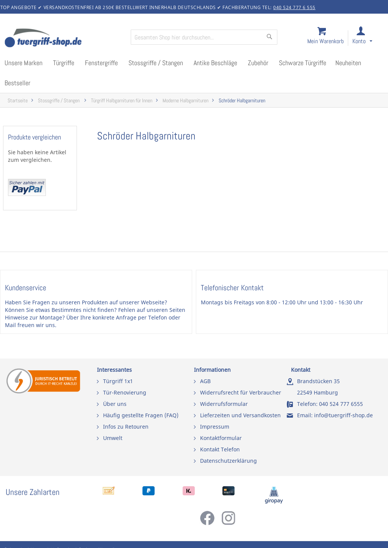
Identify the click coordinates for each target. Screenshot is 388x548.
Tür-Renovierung (124, 392)
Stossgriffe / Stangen (59, 100)
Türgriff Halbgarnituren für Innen (121, 100)
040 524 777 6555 (341, 403)
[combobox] (204, 37)
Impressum (214, 426)
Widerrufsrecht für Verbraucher (240, 392)
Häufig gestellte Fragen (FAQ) (140, 415)
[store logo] (64, 38)
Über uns (115, 403)
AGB (205, 381)
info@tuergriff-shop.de (343, 415)
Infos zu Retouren (126, 426)
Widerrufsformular (224, 403)
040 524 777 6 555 (294, 7)
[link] (368, 38)
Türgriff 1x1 (118, 381)
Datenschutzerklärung (228, 460)
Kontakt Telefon (220, 449)
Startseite (18, 100)
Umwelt (112, 438)
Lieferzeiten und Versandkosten (240, 415)
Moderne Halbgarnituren (185, 100)
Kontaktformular (221, 438)
